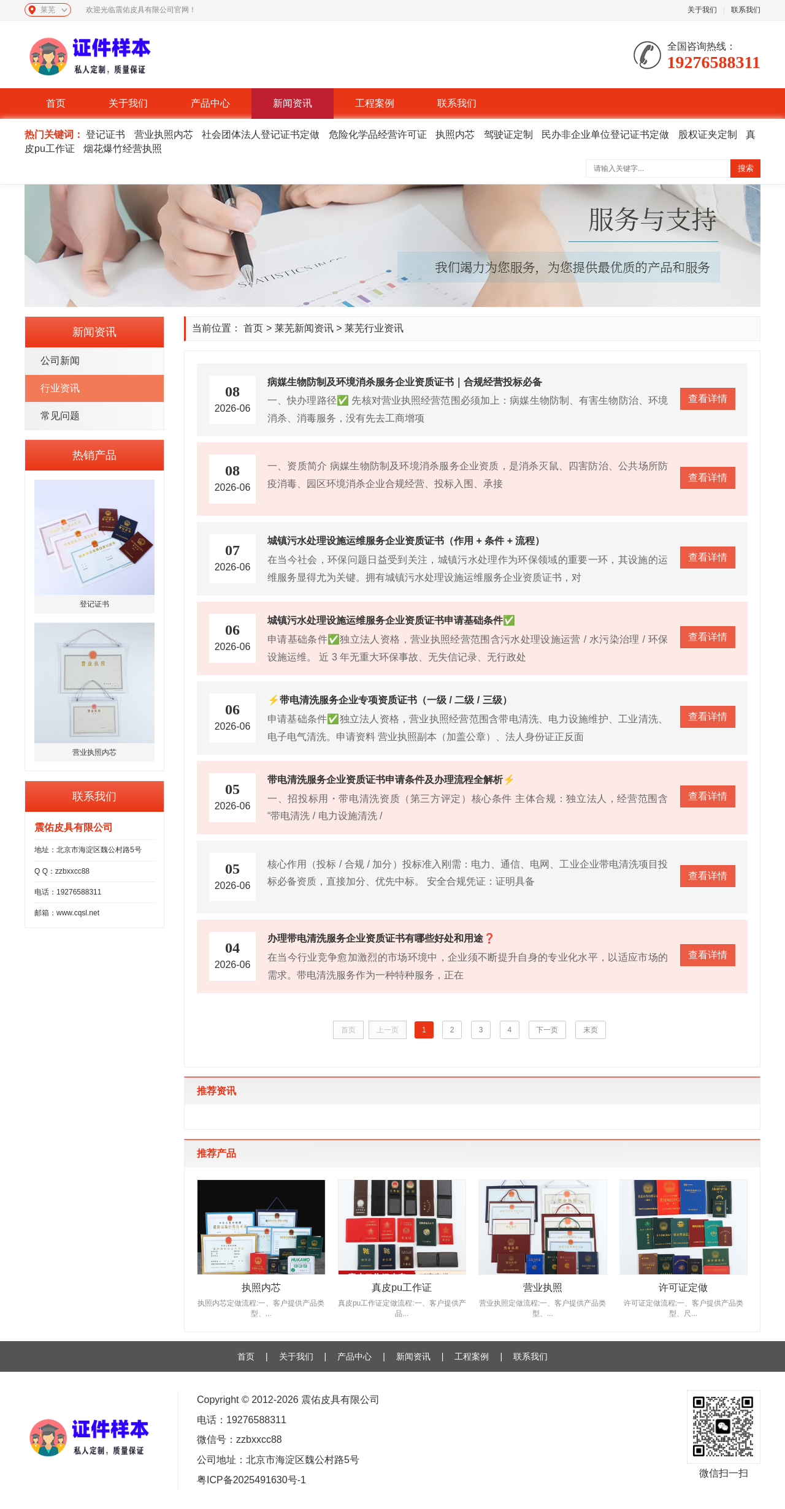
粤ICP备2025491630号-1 (251, 1480)
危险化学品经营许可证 (378, 134)
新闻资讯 (292, 103)
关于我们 (702, 10)
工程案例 (374, 103)
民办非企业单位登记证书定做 (605, 134)
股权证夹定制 (707, 134)
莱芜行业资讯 (374, 328)
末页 (591, 1030)
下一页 (548, 1030)
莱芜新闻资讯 (304, 328)
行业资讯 (60, 388)
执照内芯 (455, 134)
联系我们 (745, 10)
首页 (56, 103)
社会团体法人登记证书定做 (261, 134)
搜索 (746, 168)
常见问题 (60, 415)
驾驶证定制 (508, 134)
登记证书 (105, 134)
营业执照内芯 (163, 134)
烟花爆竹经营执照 (122, 148)
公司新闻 (60, 360)
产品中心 (210, 103)
